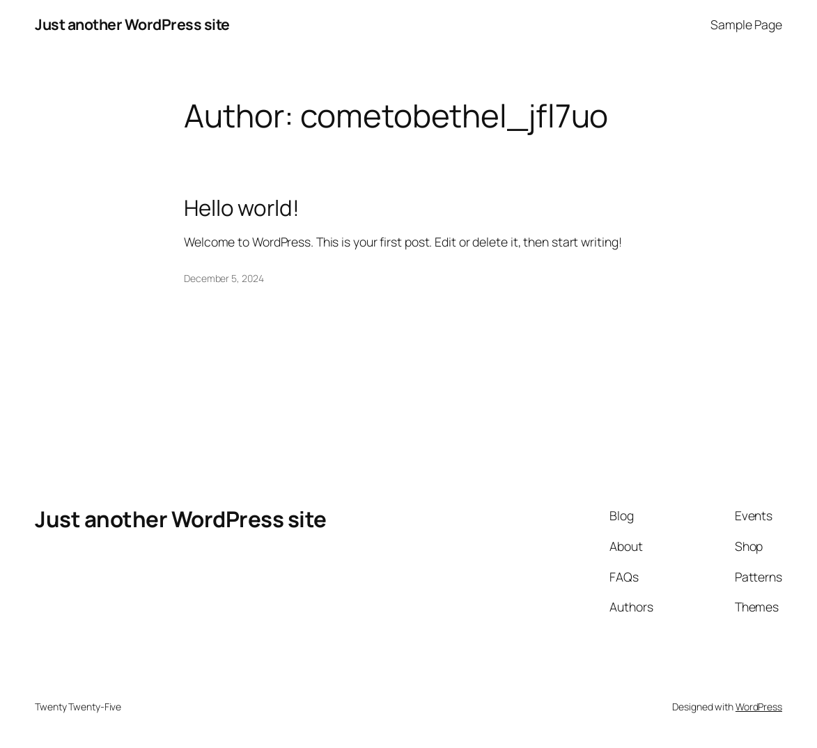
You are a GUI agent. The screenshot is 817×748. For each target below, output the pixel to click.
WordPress (759, 706)
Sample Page (746, 24)
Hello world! (241, 208)
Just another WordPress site (132, 24)
